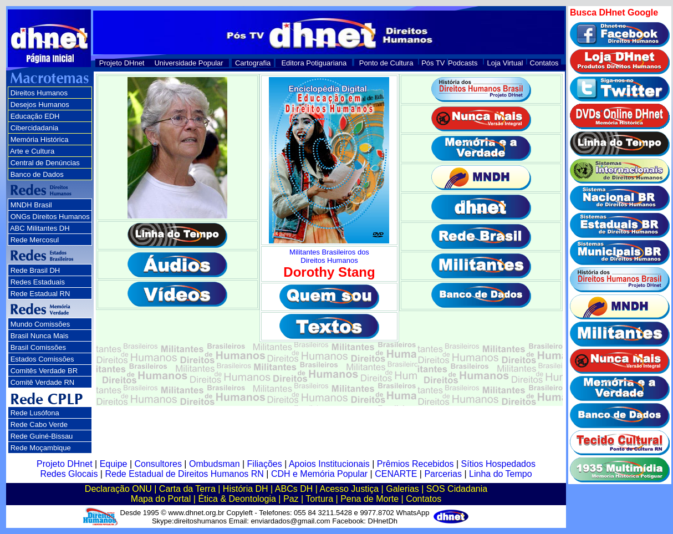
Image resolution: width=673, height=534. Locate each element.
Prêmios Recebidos (415, 464)
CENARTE (396, 474)
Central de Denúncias (45, 163)
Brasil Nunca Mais (40, 336)
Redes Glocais (69, 474)
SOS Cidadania (456, 489)
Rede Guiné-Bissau (42, 436)
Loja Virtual (505, 63)
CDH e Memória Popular (319, 474)
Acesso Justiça (349, 489)
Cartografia (253, 63)
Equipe (114, 464)
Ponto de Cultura (386, 63)
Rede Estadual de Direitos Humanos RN (184, 474)
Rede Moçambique (41, 448)
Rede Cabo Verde (39, 424)
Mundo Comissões (40, 324)
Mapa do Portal (161, 499)
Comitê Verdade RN (43, 382)
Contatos (544, 63)
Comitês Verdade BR (44, 371)
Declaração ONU (118, 489)
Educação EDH (35, 116)
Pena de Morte (369, 499)
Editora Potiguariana (313, 63)
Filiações (264, 464)
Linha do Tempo (500, 474)
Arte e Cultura (32, 151)
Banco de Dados (37, 174)
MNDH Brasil (31, 205)
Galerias (402, 489)
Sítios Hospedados (498, 464)
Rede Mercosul (35, 240)
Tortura (319, 499)
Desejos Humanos (40, 104)
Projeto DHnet (122, 63)
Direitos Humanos (39, 93)
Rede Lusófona (35, 413)
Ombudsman (214, 464)
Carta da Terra (187, 489)
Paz (291, 499)
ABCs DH (294, 489)
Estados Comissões (42, 359)
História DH (245, 489)
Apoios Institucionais (329, 464)
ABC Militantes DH (40, 228)
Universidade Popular (188, 63)
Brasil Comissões (38, 347)
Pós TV (433, 63)
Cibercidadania (35, 128)
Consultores (158, 464)
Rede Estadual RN (40, 293)
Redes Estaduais (38, 282)
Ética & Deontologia (237, 499)
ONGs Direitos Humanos (50, 216)
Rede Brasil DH (35, 270)
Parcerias (443, 474)
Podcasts (462, 63)
